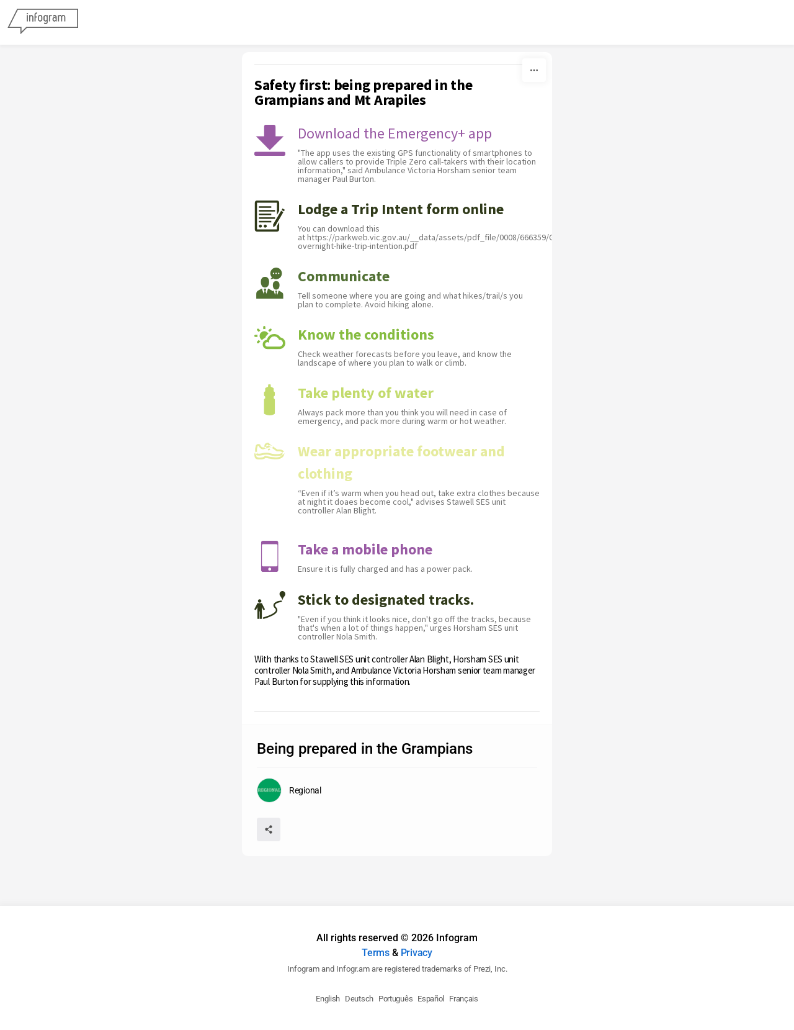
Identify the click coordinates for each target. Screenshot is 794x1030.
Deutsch (359, 998)
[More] (534, 70)
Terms (376, 953)
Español (430, 998)
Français (463, 998)
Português (395, 998)
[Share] (268, 829)
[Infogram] (42, 22)
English (328, 998)
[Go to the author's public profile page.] (289, 790)
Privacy (416, 953)
